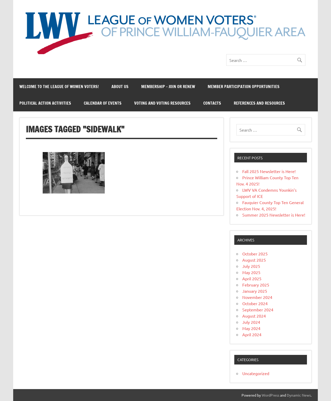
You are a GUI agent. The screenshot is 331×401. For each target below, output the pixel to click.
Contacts (212, 103)
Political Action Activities (45, 103)
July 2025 (251, 266)
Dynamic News (299, 395)
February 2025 (255, 284)
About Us (120, 86)
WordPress (270, 395)
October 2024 (255, 303)
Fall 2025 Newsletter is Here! (269, 171)
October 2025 (255, 253)
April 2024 (251, 334)
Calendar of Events (103, 103)
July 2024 (251, 322)
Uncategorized (255, 373)
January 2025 (254, 290)
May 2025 (251, 272)
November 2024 (257, 297)
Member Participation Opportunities (244, 86)
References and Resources (259, 103)
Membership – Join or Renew (168, 86)
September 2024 (257, 309)
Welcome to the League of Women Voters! (59, 86)
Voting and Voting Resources (162, 103)
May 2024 (251, 328)
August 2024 (254, 315)
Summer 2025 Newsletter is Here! (273, 214)
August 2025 (254, 259)
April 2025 (251, 278)
